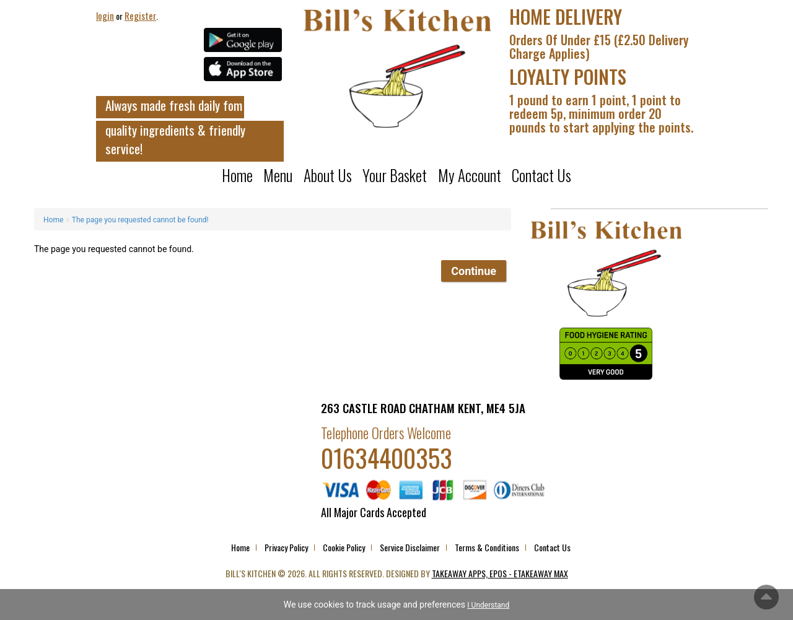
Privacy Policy (286, 547)
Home (237, 175)
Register (140, 15)
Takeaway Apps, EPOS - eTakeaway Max (500, 573)
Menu (277, 175)
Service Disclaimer (410, 547)
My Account (469, 175)
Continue (473, 270)
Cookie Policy (344, 547)
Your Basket (394, 175)
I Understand (488, 605)
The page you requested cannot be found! (140, 220)
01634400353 (386, 457)
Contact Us (541, 175)
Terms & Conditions (487, 547)
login (105, 15)
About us (328, 175)
